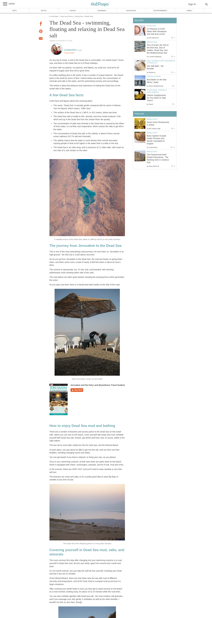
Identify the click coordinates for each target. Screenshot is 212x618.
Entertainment (160, 10)
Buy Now (77, 390)
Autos (43, 10)
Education (131, 10)
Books (73, 10)
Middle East (152, 42)
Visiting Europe (154, 76)
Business (102, 10)
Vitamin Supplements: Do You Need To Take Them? (156, 98)
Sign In (192, 4)
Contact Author (69, 53)
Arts (14, 10)
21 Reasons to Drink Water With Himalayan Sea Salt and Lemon (157, 31)
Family (189, 10)
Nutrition (151, 26)
